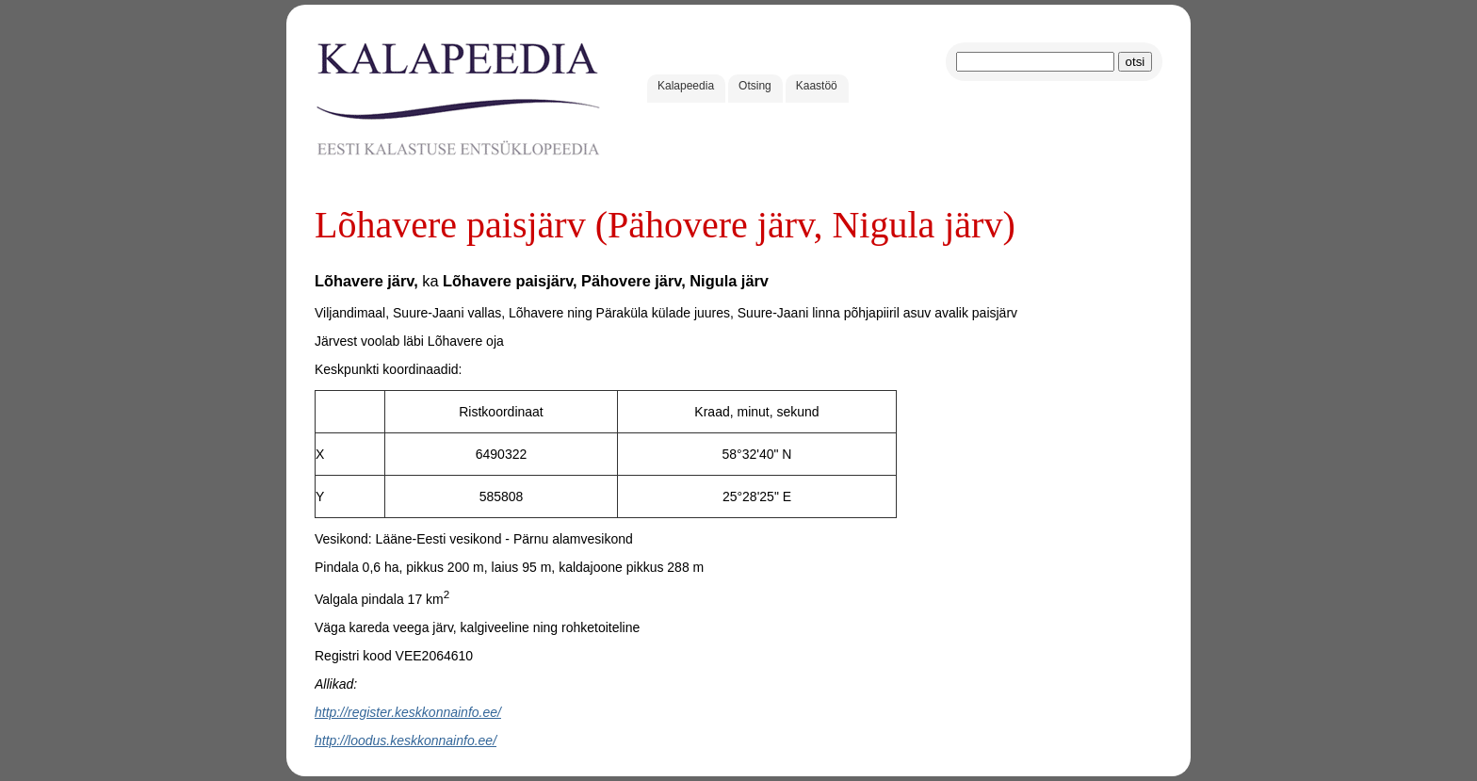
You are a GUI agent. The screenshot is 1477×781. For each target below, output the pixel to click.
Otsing (754, 85)
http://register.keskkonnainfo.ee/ (408, 712)
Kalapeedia (685, 85)
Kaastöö (816, 85)
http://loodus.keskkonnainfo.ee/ (405, 740)
